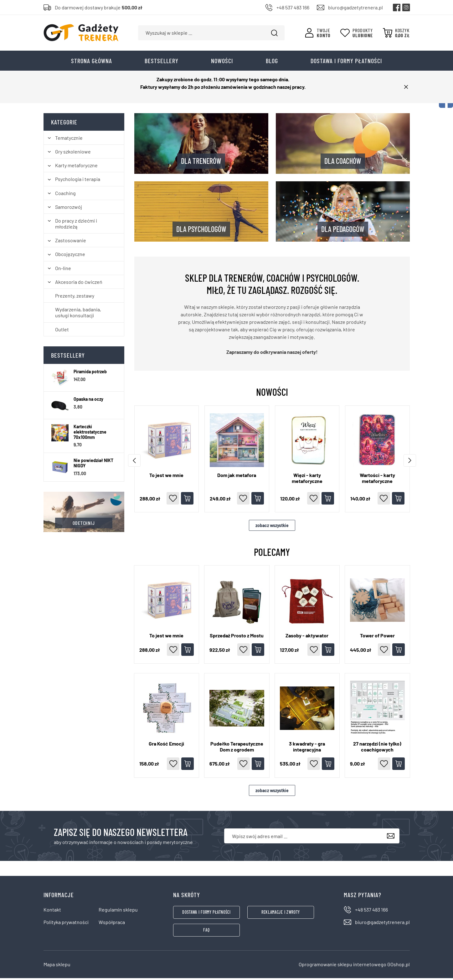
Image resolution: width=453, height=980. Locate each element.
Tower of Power (377, 637)
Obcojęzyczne (70, 256)
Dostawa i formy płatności (346, 62)
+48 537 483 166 (292, 7)
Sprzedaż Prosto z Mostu (237, 637)
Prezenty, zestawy (74, 297)
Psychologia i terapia (77, 181)
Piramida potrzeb (90, 373)
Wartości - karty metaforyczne (377, 480)
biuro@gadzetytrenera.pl (355, 7)
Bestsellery (161, 62)
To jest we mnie (166, 477)
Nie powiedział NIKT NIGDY (93, 465)
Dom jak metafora (236, 477)
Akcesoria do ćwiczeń (78, 284)
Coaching (65, 195)
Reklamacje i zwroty (280, 914)
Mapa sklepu (57, 966)
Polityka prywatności (66, 924)
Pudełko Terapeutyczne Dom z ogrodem (236, 748)
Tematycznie (69, 140)
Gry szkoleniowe (73, 153)
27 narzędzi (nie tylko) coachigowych (377, 748)
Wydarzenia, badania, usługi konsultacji (78, 314)
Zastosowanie (70, 242)
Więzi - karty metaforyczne (307, 480)
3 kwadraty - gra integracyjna (307, 748)
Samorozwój (68, 209)
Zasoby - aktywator (307, 637)
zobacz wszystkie (272, 527)
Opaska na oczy (88, 401)
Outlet (62, 331)
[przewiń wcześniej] (410, 462)
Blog (272, 62)
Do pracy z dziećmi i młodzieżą (76, 225)
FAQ (206, 931)
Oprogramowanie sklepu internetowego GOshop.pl (354, 966)
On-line (63, 270)
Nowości (222, 62)
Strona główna (91, 62)
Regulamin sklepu (118, 912)
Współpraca (112, 924)
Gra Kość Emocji (166, 745)
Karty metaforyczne (76, 167)
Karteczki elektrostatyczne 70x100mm (90, 434)
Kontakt (52, 912)
